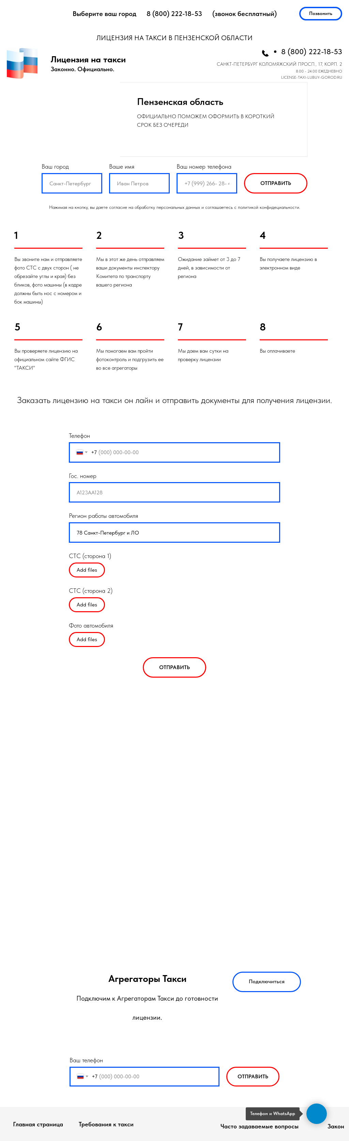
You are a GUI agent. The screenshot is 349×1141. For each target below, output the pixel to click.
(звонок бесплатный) (244, 14)
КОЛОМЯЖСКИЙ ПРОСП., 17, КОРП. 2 (300, 64)
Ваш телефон (86, 1060)
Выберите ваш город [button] (104, 14)
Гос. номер (82, 475)
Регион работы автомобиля (103, 515)
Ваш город (55, 166)
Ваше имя (121, 166)
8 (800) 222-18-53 (174, 14)
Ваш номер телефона (204, 166)
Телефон (79, 435)
